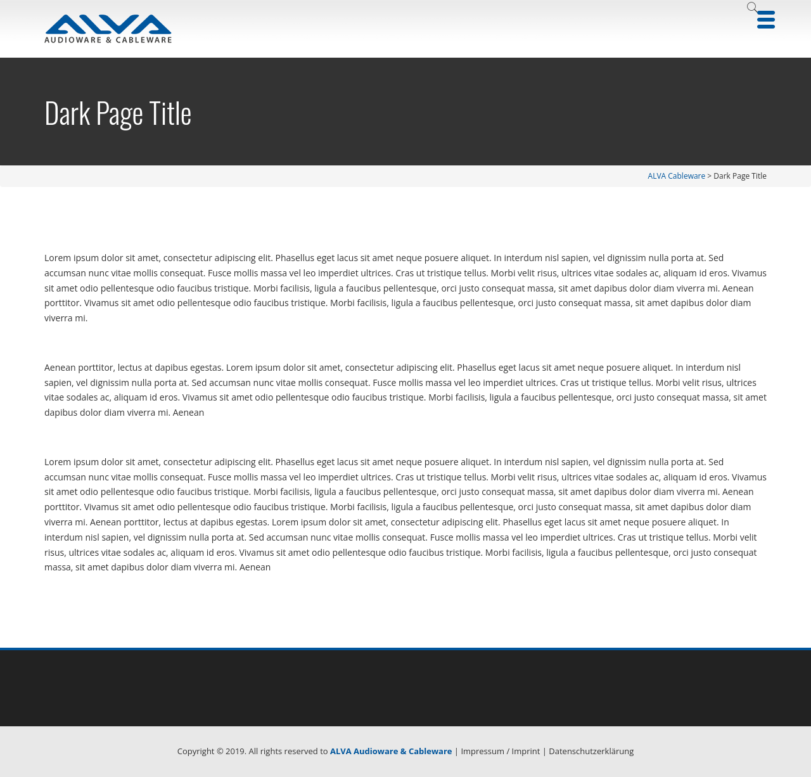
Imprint (526, 751)
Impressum (482, 751)
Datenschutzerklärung (591, 751)
